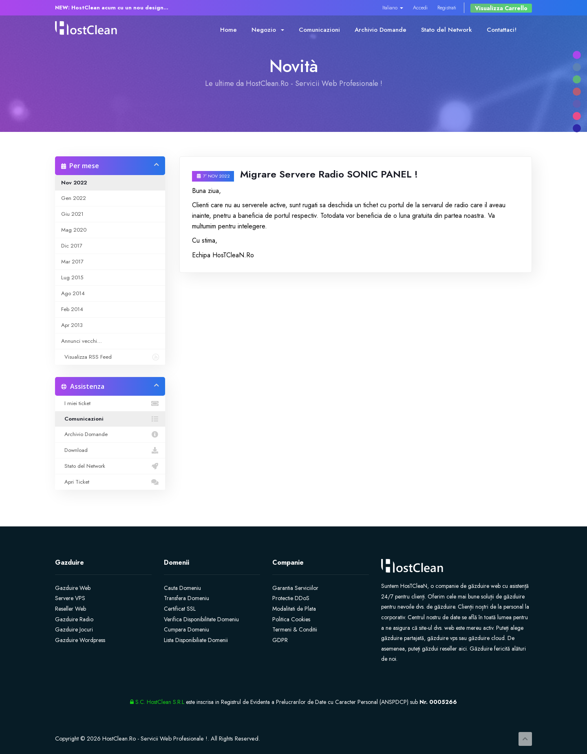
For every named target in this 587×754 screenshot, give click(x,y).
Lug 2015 (72, 277)
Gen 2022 (73, 198)
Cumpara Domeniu (186, 629)
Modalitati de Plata (294, 609)
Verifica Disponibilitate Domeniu (201, 619)
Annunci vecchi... (81, 341)
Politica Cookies (291, 619)
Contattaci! (501, 29)
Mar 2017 (72, 261)
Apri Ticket (110, 482)
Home (228, 29)
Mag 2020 (73, 230)
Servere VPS (70, 598)
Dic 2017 (71, 246)
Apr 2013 (72, 325)
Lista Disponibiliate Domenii (196, 640)
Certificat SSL (180, 609)
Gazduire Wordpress (80, 640)
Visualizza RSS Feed (110, 357)
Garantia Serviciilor (295, 588)
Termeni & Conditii (294, 629)
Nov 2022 (74, 182)
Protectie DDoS (290, 598)
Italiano (392, 7)
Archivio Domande (380, 29)
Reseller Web (70, 609)
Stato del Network (446, 29)
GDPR (280, 640)
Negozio (268, 29)
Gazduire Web (72, 588)
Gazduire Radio (74, 619)
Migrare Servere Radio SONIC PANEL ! (329, 174)
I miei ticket (110, 403)
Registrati (446, 7)
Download (110, 450)
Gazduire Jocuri (74, 629)
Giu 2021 (72, 214)
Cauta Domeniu (182, 588)
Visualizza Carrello (501, 8)
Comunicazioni (319, 29)
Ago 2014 (73, 293)
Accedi (420, 7)
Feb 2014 (72, 309)
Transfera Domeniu (186, 598)
